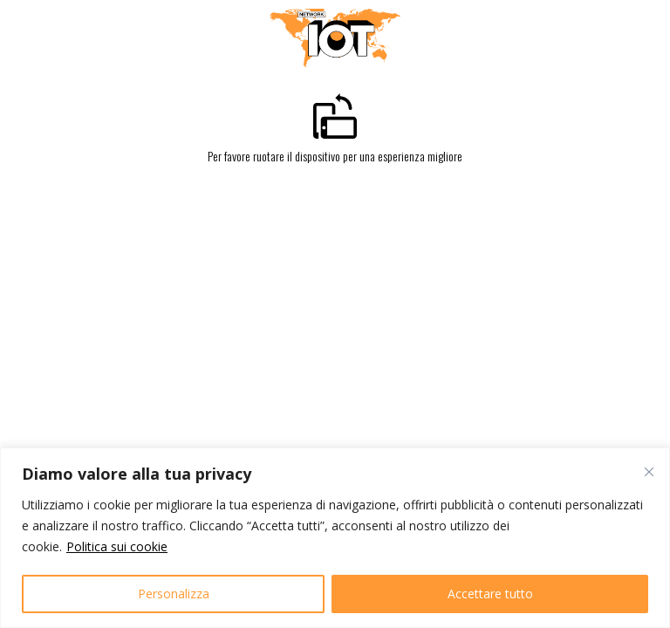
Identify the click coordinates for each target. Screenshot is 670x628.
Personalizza (173, 593)
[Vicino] (649, 472)
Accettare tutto (490, 593)
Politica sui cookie (117, 546)
